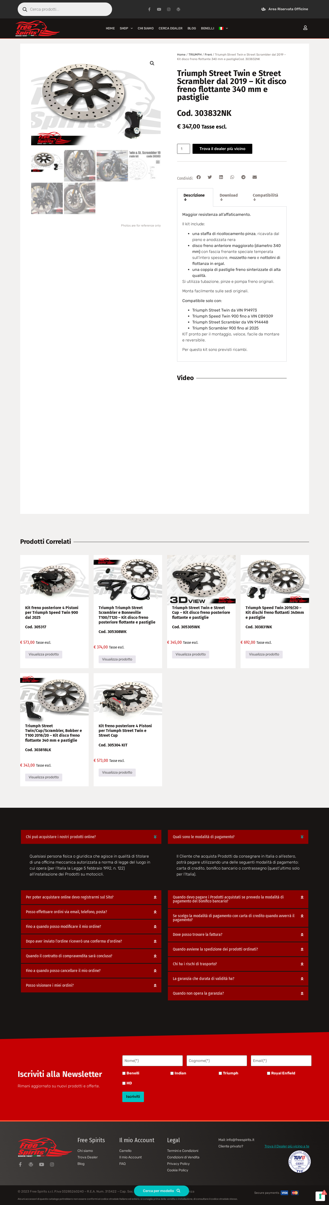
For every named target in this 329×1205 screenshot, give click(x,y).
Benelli (133, 1072)
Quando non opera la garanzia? (198, 993)
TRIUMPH (195, 54)
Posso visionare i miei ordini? (50, 985)
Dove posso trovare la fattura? (197, 934)
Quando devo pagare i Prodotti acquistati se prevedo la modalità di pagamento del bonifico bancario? (228, 899)
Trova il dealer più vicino (224, 148)
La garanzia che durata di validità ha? (203, 978)
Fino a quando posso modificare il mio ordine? (63, 926)
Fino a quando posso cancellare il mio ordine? (63, 970)
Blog (192, 28)
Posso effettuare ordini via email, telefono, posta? (66, 912)
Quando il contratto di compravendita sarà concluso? (69, 956)
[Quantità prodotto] (184, 149)
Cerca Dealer (171, 28)
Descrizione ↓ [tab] (194, 197)
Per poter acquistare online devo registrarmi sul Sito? (70, 897)
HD (129, 1082)
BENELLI (207, 28)
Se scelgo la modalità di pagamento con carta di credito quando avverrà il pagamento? (233, 918)
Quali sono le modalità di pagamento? (204, 836)
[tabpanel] (232, 284)
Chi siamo (146, 28)
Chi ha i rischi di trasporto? (195, 964)
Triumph (230, 1072)
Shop (126, 28)
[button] (152, 63)
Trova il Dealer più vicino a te (286, 1144)
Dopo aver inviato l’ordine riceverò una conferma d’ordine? (74, 941)
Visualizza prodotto (44, 654)
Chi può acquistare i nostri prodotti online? (61, 836)
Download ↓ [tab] (229, 197)
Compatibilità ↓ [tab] (265, 197)
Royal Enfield (283, 1072)
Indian (180, 1072)
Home (110, 28)
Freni (208, 54)
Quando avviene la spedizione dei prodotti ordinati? (215, 949)
